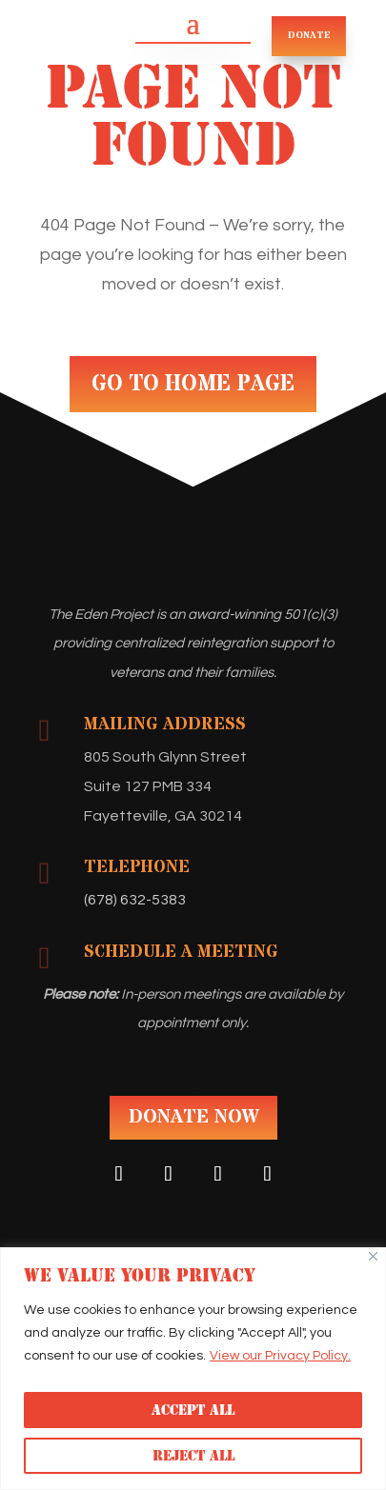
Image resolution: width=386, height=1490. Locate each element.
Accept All (193, 1410)
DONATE (309, 35)
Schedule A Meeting (181, 952)
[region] (193, 1368)
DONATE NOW (193, 1117)
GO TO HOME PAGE (193, 384)
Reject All (193, 1455)
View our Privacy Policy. (280, 1355)
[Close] (373, 1256)
